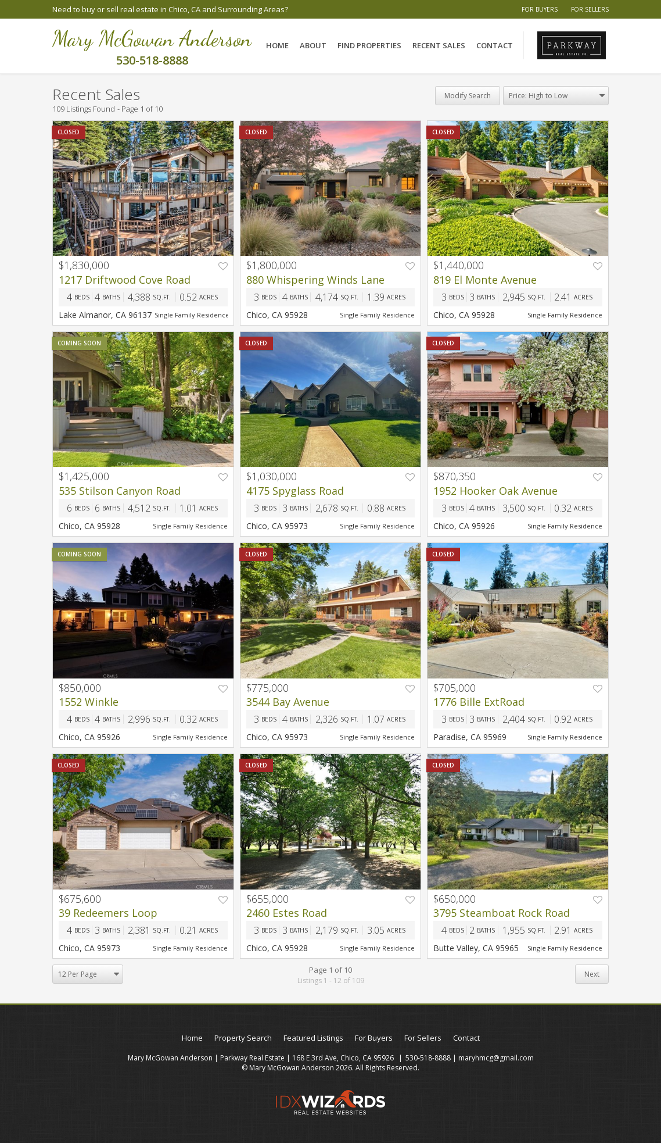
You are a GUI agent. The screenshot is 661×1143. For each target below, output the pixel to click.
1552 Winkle (88, 702)
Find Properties (369, 45)
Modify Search (467, 96)
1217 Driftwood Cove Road (125, 280)
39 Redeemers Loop (108, 913)
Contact (494, 45)
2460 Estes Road (286, 913)
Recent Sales (438, 45)
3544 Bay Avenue (287, 702)
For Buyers (540, 9)
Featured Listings (313, 1038)
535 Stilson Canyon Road (120, 491)
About (313, 45)
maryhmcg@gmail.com (496, 1058)
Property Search (243, 1038)
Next (591, 974)
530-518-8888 (428, 1058)
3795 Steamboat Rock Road (501, 913)
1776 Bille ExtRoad (479, 702)
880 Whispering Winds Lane (315, 280)
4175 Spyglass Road (295, 491)
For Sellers (590, 9)
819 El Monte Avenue (485, 280)
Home (277, 45)
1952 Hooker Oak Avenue (495, 491)
